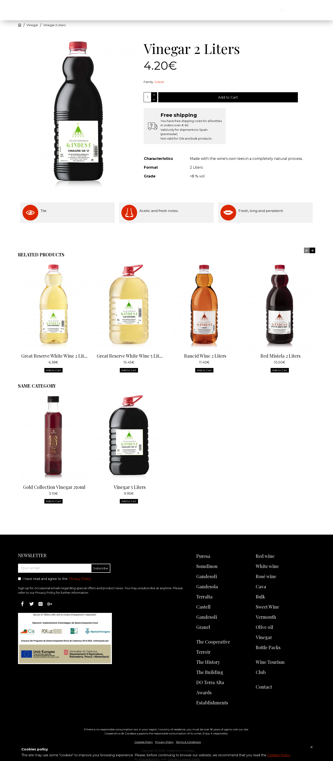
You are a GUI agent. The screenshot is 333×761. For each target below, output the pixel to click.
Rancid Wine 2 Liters (205, 351)
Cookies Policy (278, 755)
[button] (307, 246)
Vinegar (32, 25)
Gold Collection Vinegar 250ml (54, 483)
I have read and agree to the (55, 579)
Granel (159, 82)
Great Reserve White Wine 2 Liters (54, 351)
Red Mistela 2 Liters (281, 351)
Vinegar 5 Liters (130, 483)
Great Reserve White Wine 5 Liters (130, 351)
